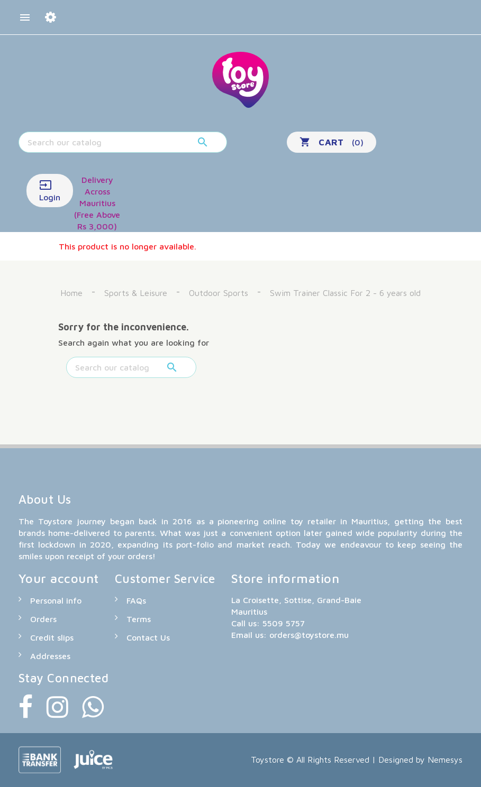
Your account (59, 578)
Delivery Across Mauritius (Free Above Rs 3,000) (97, 203)
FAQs (136, 600)
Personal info (55, 600)
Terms (138, 619)
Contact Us (148, 637)
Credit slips (52, 637)
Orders (43, 619)
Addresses (50, 656)
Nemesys (445, 759)
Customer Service (165, 578)
